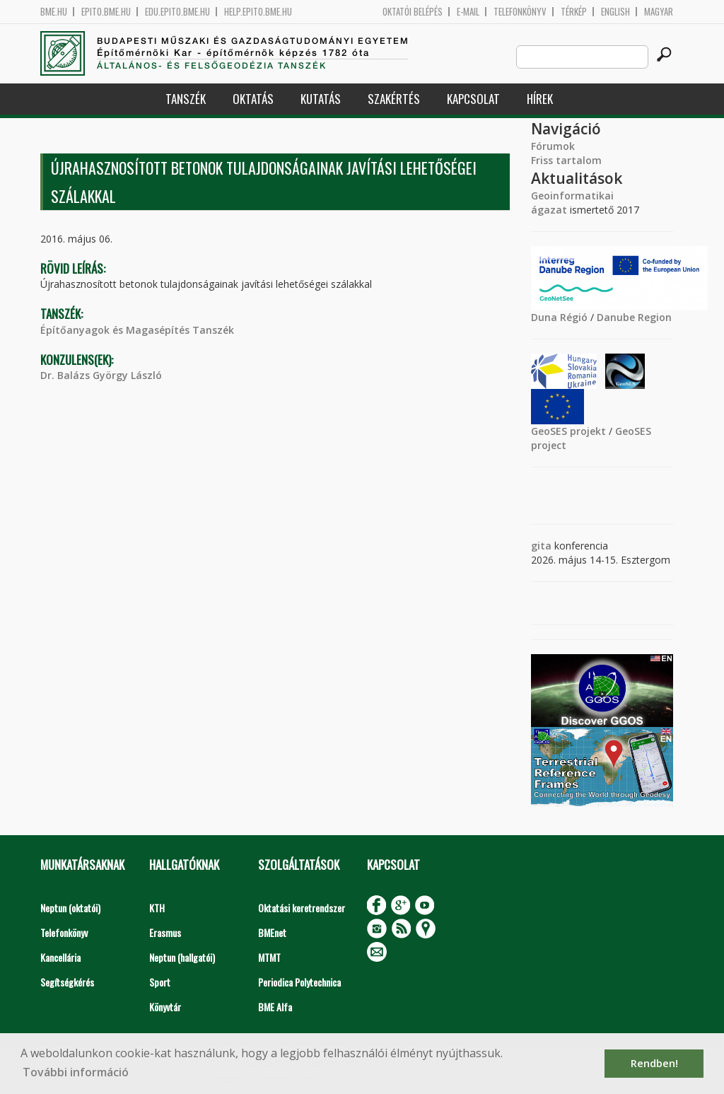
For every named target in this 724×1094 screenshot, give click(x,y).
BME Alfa (275, 1006)
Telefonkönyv (520, 11)
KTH (157, 907)
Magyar (658, 11)
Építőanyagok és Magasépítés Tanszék (137, 330)
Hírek (540, 98)
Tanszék (185, 98)
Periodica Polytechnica (299, 981)
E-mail (468, 11)
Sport (159, 981)
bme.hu (53, 11)
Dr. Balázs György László (101, 375)
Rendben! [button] (654, 1063)
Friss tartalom (566, 160)
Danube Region (634, 317)
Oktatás (253, 98)
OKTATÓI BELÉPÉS (413, 11)
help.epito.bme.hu (258, 11)
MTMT (269, 957)
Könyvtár (165, 1006)
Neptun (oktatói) (70, 907)
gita (541, 545)
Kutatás (320, 98)
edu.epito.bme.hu (177, 11)
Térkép (574, 11)
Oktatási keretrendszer (301, 907)
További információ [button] (76, 1072)
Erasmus (165, 932)
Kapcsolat (473, 98)
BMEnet (272, 932)
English (615, 11)
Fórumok (553, 146)
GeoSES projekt (568, 431)
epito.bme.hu (106, 11)
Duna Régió (559, 317)
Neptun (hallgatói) (182, 957)
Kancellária (60, 957)
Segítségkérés (67, 981)
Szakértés (394, 98)
